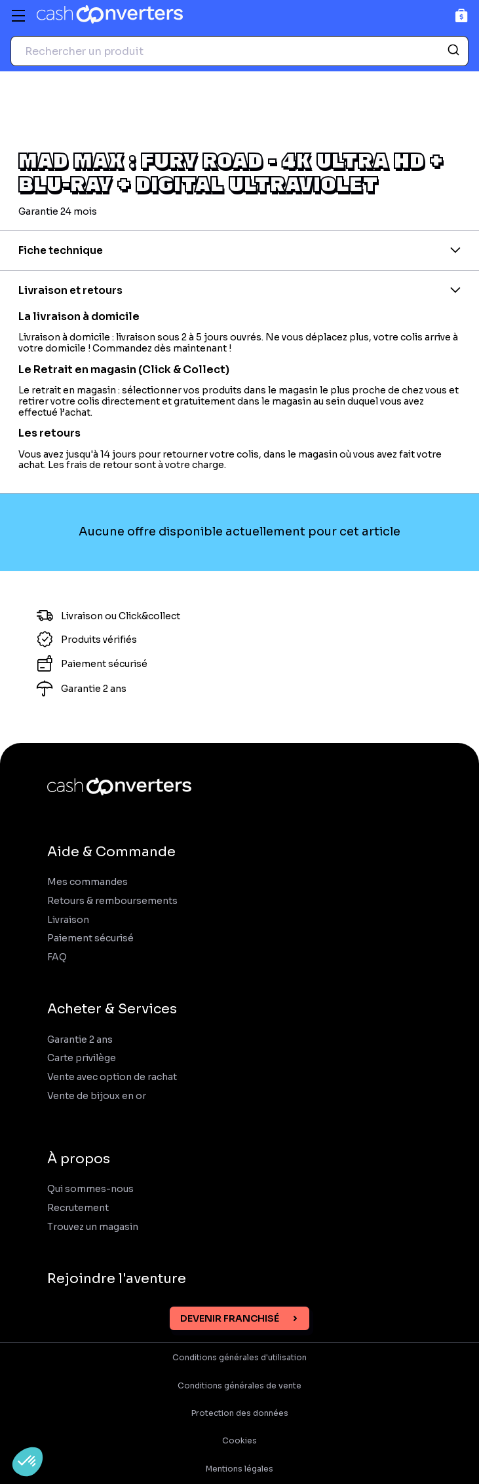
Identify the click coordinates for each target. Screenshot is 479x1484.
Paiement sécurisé (90, 938)
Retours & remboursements (112, 901)
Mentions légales (239, 1469)
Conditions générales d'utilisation (239, 1357)
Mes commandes (87, 882)
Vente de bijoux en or (96, 1096)
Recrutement (78, 1208)
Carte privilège (81, 1058)
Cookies (239, 1440)
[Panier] (462, 15)
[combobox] (239, 51)
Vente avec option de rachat (112, 1077)
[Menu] (18, 16)
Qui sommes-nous (90, 1189)
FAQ (57, 957)
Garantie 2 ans (80, 1039)
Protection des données (239, 1413)
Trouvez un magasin (92, 1227)
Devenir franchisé (229, 1318)
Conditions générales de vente (239, 1385)
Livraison (68, 920)
